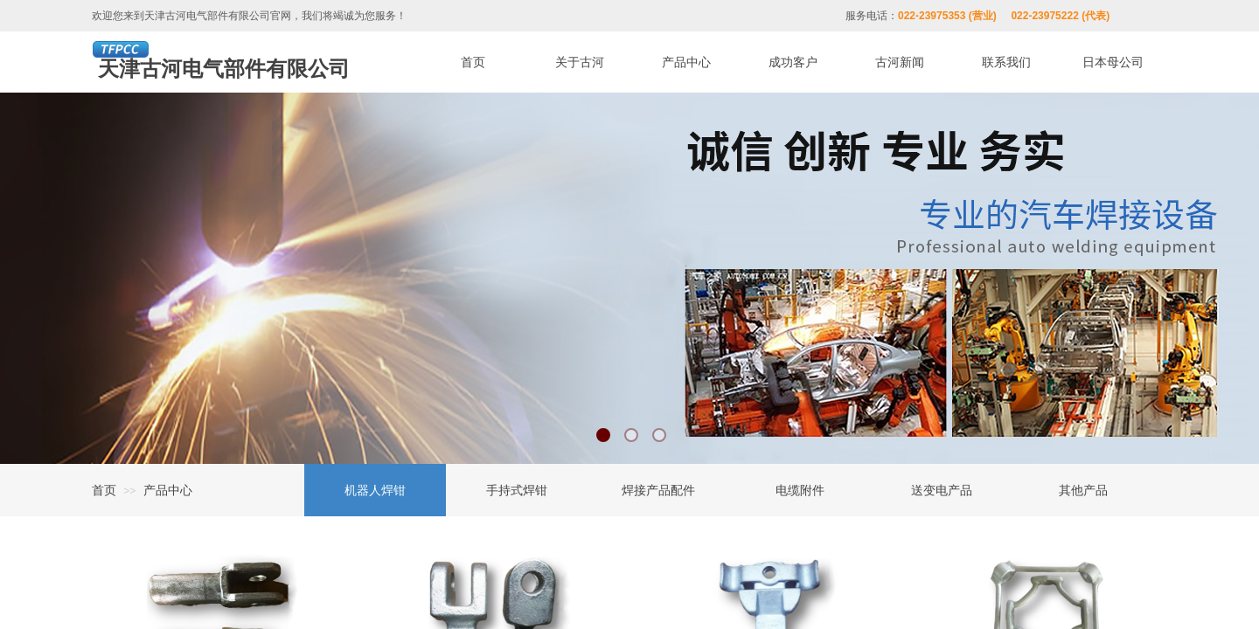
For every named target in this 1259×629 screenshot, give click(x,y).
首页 (104, 490)
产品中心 (167, 490)
